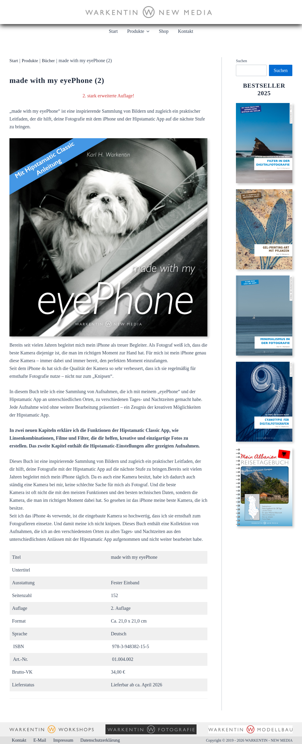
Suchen (241, 61)
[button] (146, 31)
